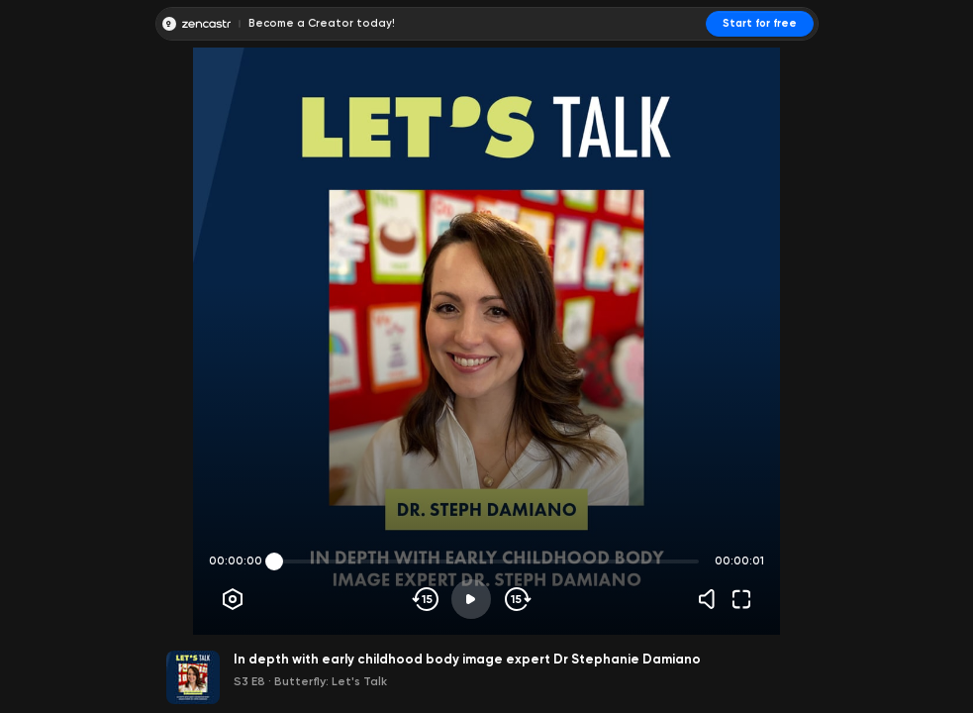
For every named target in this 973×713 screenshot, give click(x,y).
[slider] (274, 561)
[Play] (471, 599)
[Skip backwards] (426, 599)
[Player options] (233, 599)
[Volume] (712, 599)
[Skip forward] (516, 599)
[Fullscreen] (741, 599)
